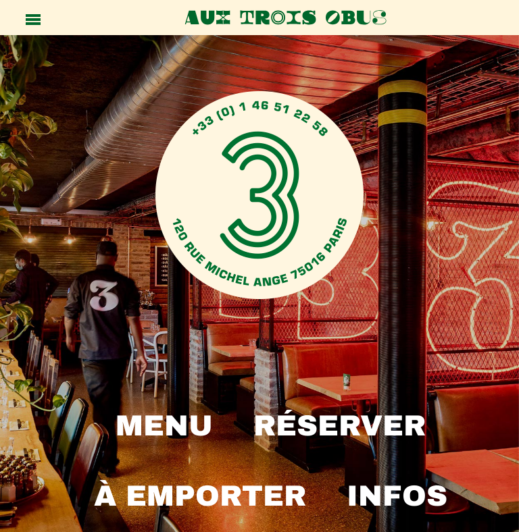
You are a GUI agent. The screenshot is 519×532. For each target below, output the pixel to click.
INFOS (397, 496)
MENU (164, 426)
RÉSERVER (339, 426)
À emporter (200, 496)
